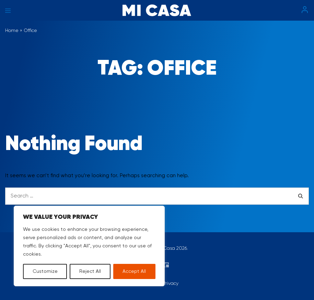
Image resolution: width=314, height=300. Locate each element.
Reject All (90, 271)
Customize (45, 271)
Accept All (134, 271)
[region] (89, 246)
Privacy (170, 283)
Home (12, 30)
